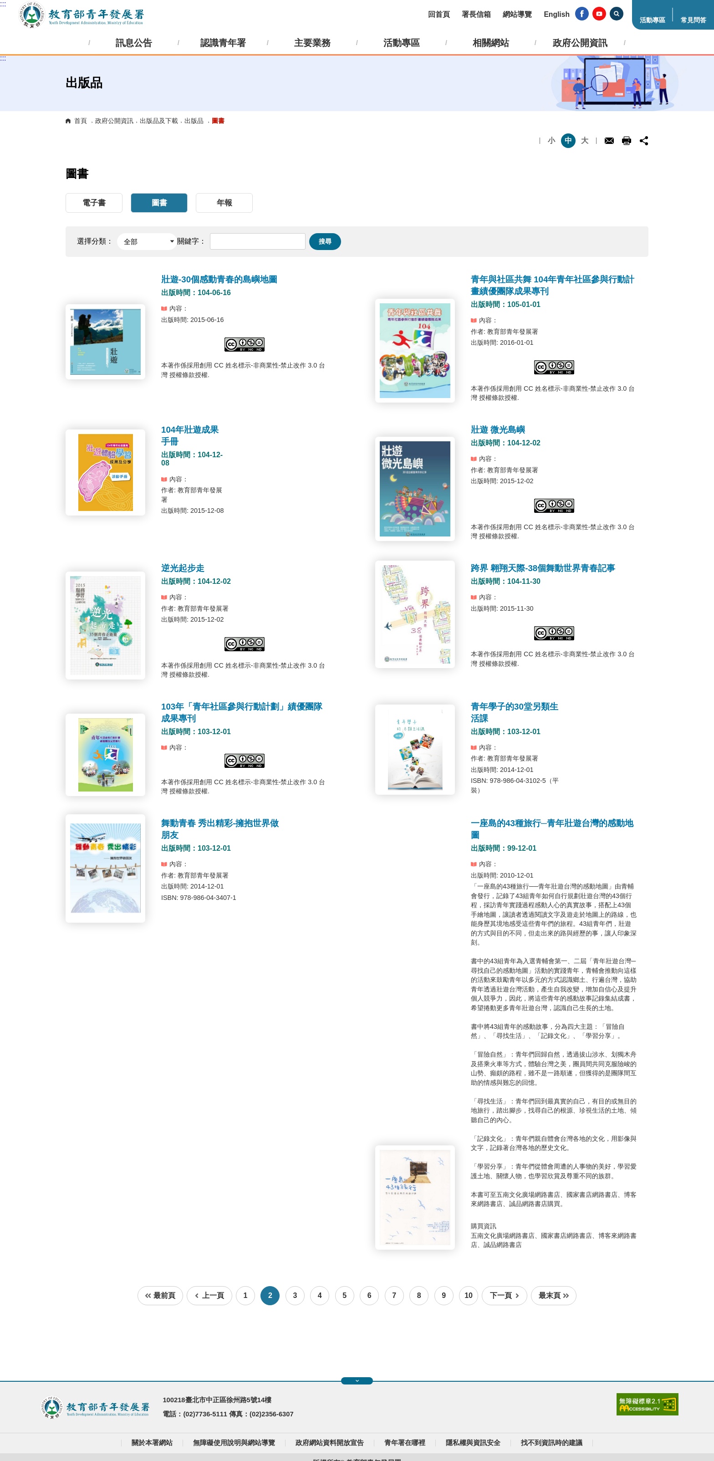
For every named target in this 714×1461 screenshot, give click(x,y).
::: (3, 4)
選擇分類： (95, 241)
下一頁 (504, 1295)
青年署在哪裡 (404, 1442)
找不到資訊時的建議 (551, 1442)
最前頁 (160, 1295)
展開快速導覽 (357, 1381)
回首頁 (439, 14)
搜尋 (325, 241)
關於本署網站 (152, 1442)
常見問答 (693, 20)
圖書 (159, 203)
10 (468, 1295)
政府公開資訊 (114, 120)
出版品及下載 (159, 120)
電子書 (94, 203)
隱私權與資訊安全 (473, 1442)
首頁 (80, 120)
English (557, 14)
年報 (224, 203)
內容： (175, 308)
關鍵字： (191, 241)
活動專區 (652, 20)
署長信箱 (476, 14)
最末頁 (554, 1295)
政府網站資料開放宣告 (330, 1442)
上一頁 (209, 1295)
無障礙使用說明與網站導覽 (234, 1442)
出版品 (194, 120)
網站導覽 (517, 14)
